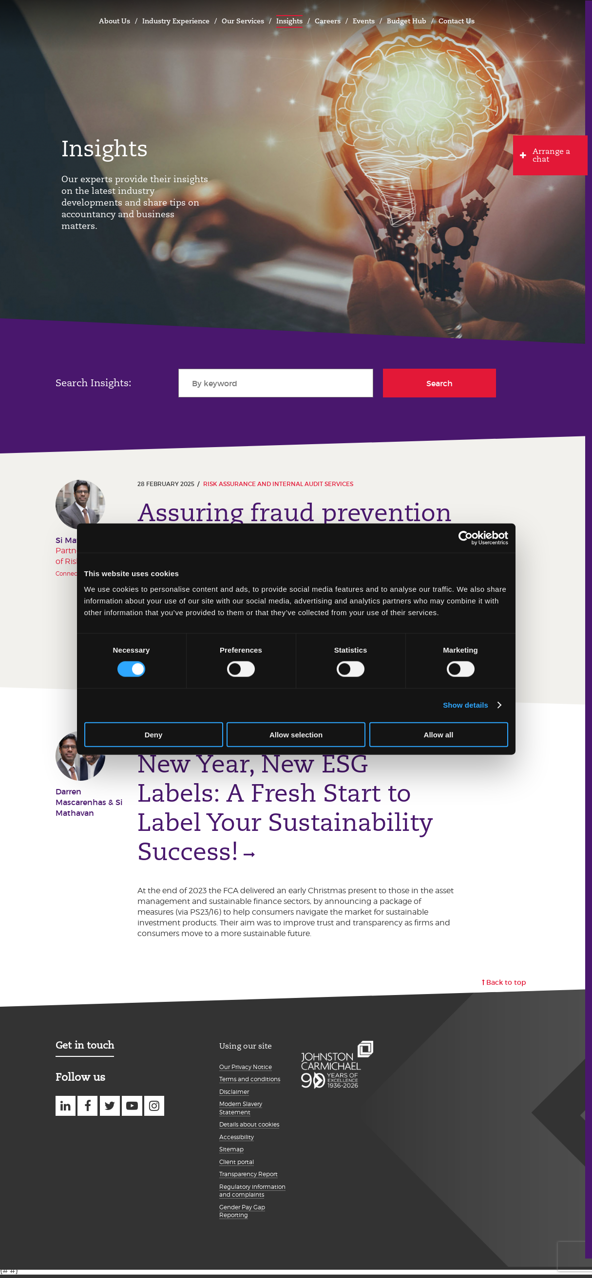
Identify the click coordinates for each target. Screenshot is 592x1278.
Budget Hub (406, 21)
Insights (289, 21)
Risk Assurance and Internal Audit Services (278, 484)
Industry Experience (176, 21)
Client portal (236, 1165)
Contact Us (457, 21)
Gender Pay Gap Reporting (242, 1214)
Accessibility (236, 1140)
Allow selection (296, 734)
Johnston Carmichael (65, 20)
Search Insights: (94, 383)
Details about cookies (249, 1128)
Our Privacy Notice (245, 1070)
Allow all (439, 734)
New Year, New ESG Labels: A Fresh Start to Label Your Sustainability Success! (285, 810)
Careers (328, 21)
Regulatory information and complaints (252, 1194)
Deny (154, 734)
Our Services (243, 21)
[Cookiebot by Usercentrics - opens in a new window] (465, 538)
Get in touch (85, 1049)
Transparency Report (248, 1178)
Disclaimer (234, 1095)
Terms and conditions (249, 1083)
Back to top (506, 986)
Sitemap (231, 1153)
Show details (465, 705)
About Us (114, 21)
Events (364, 21)
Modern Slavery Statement (240, 1112)
